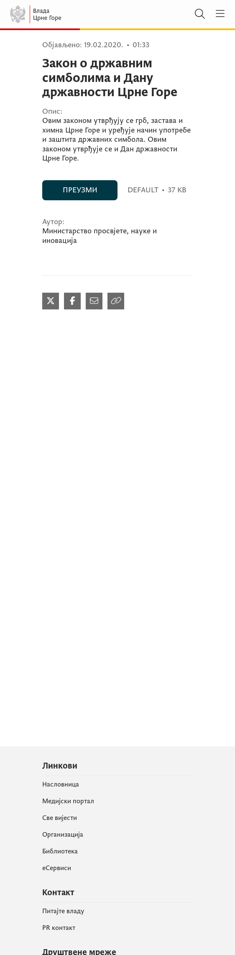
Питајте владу (63, 911)
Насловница (60, 784)
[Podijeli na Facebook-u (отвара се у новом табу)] (72, 301)
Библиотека (60, 851)
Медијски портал (68, 801)
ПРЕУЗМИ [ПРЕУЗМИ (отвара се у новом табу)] (80, 190)
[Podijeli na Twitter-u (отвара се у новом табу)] (50, 301)
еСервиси (56, 868)
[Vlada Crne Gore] (60, 14)
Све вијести (59, 818)
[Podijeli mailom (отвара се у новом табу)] (94, 301)
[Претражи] (200, 14)
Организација (62, 834)
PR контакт (58, 928)
